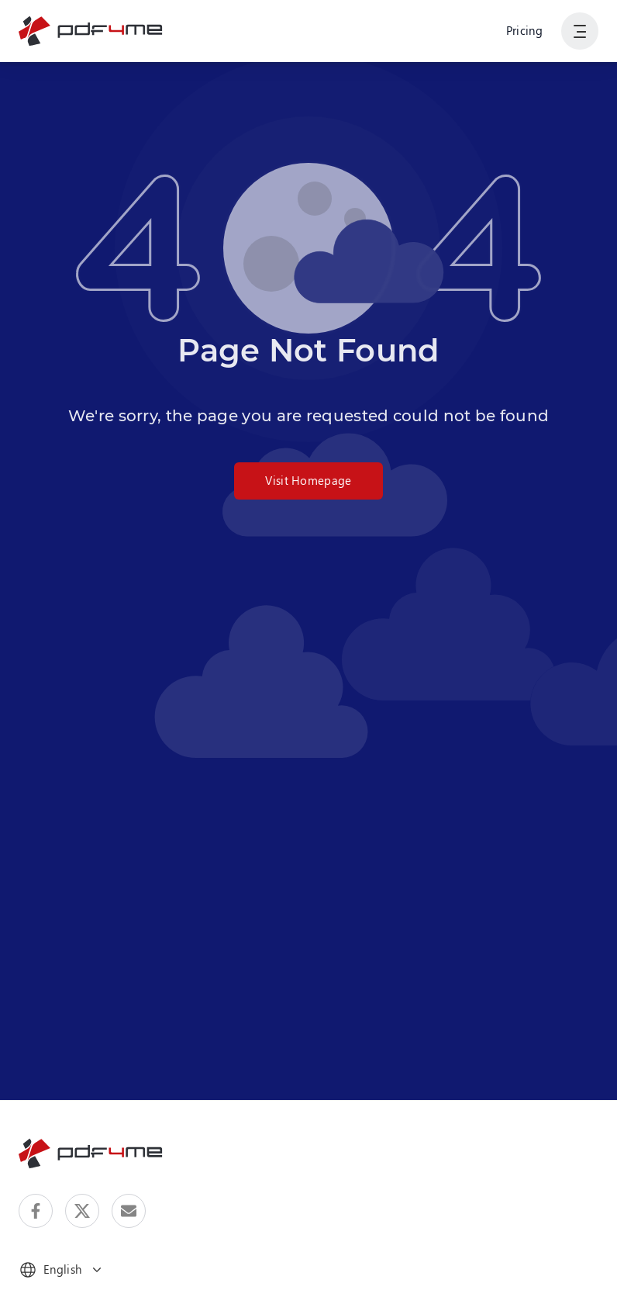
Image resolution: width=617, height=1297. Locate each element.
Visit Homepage (308, 480)
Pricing (524, 30)
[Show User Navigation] (579, 31)
